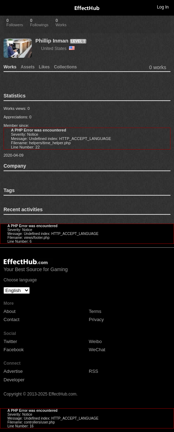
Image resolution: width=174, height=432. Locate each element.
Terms (95, 311)
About (10, 311)
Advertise (13, 371)
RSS (93, 371)
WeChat (97, 349)
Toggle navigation (8, 6)
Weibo (95, 341)
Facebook (14, 349)
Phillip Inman (51, 41)
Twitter (10, 341)
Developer (14, 379)
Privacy (96, 319)
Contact (11, 319)
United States (58, 48)
